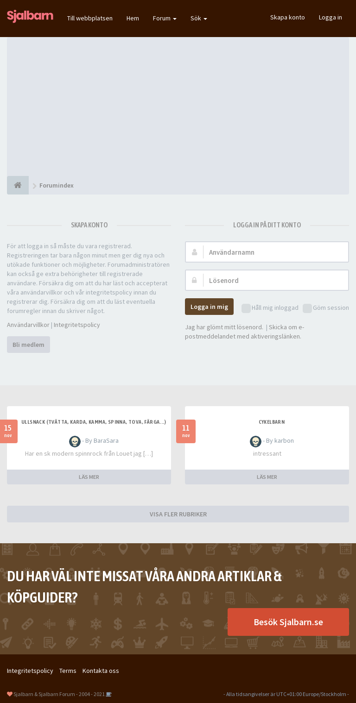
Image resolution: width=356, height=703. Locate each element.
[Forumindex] (18, 185)
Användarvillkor (28, 324)
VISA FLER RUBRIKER (178, 514)
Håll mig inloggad (270, 308)
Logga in (330, 17)
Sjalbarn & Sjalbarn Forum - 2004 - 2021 (59, 693)
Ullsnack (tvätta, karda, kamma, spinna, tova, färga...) (93, 422)
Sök (199, 18)
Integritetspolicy (77, 324)
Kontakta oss (101, 670)
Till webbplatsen (90, 18)
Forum (165, 18)
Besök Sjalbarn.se (288, 622)
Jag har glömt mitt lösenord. (224, 327)
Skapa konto (287, 17)
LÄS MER (89, 476)
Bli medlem (28, 344)
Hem (133, 18)
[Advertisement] (178, 106)
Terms (67, 670)
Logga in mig (209, 306)
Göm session (326, 308)
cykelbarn (272, 422)
